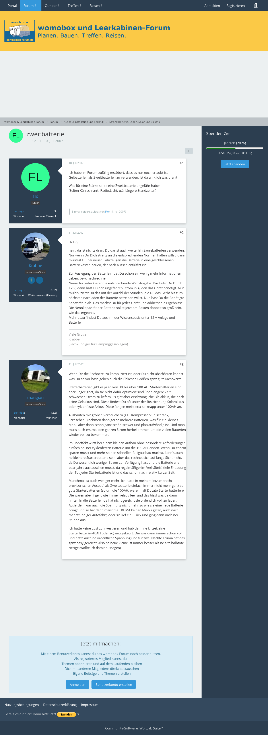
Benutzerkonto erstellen (113, 684)
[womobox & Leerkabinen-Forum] (134, 31)
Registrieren (236, 5)
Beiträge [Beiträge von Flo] (19, 211)
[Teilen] (189, 151)
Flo (34, 141)
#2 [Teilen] (182, 232)
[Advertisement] (134, 84)
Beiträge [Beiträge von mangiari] (19, 412)
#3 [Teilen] (182, 364)
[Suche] (256, 5)
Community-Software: (134, 728)
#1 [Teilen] (182, 163)
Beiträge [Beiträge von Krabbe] (19, 290)
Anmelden (212, 5)
